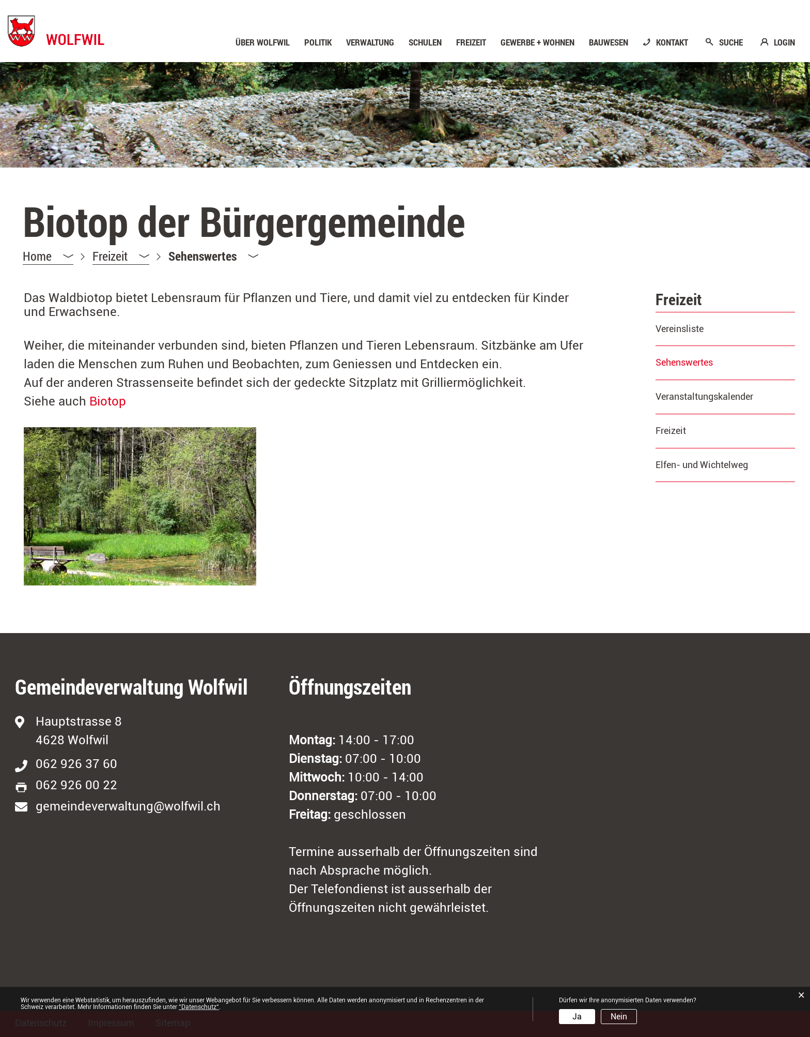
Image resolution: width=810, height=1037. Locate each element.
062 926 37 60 (76, 764)
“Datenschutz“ (199, 1007)
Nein (619, 1016)
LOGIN (784, 42)
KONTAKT (672, 42)
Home (37, 256)
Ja (577, 1016)
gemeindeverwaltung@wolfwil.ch (128, 806)
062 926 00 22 (76, 785)
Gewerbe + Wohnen (537, 42)
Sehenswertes (711, 362)
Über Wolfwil (263, 42)
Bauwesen (608, 42)
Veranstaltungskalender (704, 396)
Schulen (425, 42)
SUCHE (731, 42)
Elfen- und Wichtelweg (702, 464)
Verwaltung (370, 42)
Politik (318, 42)
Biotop (107, 401)
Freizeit (471, 42)
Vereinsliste (680, 328)
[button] (120, 256)
